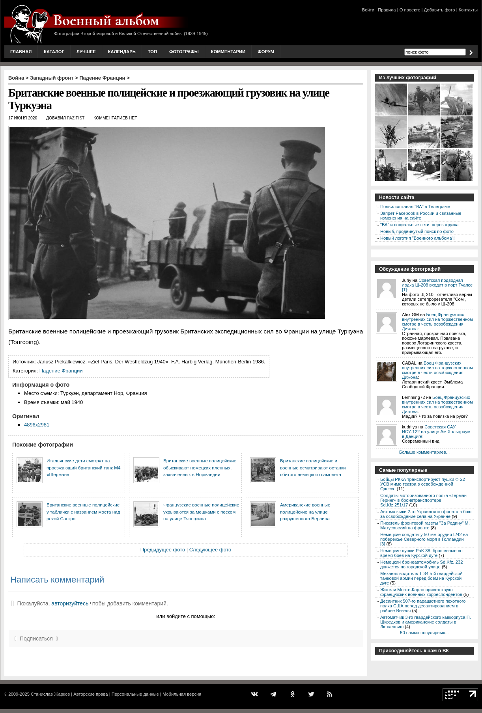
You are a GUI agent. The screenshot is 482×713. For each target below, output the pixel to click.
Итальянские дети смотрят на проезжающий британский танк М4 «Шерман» (83, 467)
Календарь (122, 51)
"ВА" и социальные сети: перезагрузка (419, 224)
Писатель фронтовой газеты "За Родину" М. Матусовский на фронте (425, 525)
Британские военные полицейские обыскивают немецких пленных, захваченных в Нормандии (199, 467)
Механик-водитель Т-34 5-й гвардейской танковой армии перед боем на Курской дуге (421, 578)
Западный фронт (51, 78)
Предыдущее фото (162, 550)
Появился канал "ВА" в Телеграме (415, 206)
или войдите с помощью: (185, 616)
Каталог (54, 51)
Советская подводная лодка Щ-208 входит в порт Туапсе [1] (437, 285)
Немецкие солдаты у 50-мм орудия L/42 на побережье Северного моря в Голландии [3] (424, 539)
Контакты (468, 9)
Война (16, 78)
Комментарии (228, 51)
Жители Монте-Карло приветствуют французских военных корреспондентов (421, 592)
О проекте (410, 9)
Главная (21, 51)
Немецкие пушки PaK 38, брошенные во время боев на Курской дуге (421, 553)
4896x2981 (36, 425)
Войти (368, 9)
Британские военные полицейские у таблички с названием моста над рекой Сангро (83, 511)
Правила (387, 9)
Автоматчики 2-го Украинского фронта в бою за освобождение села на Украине (425, 514)
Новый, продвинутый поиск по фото (417, 231)
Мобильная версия (182, 694)
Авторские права (90, 694)
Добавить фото (439, 9)
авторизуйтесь (69, 603)
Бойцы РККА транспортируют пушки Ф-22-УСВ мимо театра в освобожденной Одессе (423, 484)
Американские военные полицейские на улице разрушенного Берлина (305, 511)
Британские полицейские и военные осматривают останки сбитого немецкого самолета (313, 467)
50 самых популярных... (424, 632)
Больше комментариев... (424, 452)
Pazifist (76, 118)
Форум (266, 51)
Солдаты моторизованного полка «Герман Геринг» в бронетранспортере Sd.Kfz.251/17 (423, 500)
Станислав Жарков (50, 694)
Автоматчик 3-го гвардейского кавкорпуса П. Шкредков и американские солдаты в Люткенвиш (425, 622)
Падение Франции (102, 78)
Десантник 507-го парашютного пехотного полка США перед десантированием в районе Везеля (423, 606)
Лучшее (86, 51)
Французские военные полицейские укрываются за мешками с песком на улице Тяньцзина (201, 511)
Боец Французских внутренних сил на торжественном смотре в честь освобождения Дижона (437, 321)
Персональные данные (135, 694)
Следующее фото (210, 550)
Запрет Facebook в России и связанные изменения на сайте (420, 215)
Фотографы (184, 51)
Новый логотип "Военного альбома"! (417, 238)
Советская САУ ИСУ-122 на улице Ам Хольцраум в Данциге (436, 431)
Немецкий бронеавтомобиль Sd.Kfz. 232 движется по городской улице (421, 564)
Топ (152, 51)
